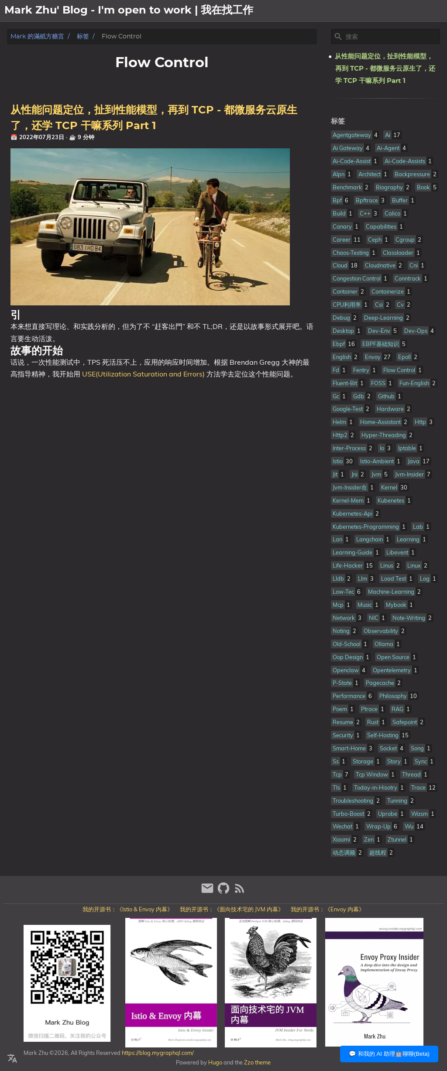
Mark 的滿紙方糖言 (37, 36)
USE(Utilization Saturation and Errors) (143, 374)
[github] (225, 891)
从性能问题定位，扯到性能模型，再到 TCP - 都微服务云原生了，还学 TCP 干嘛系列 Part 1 (385, 68)
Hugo (215, 1062)
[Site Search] (392, 37)
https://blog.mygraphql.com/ (157, 1052)
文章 (416, 10)
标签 (83, 36)
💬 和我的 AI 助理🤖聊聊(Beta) (389, 1053)
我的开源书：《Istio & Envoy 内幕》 (128, 909)
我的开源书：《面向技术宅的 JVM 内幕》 (232, 909)
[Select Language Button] (12, 1059)
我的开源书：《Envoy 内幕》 (327, 909)
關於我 (391, 10)
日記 (437, 10)
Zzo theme (257, 1062)
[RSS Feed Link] (240, 891)
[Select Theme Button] (366, 10)
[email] (208, 891)
